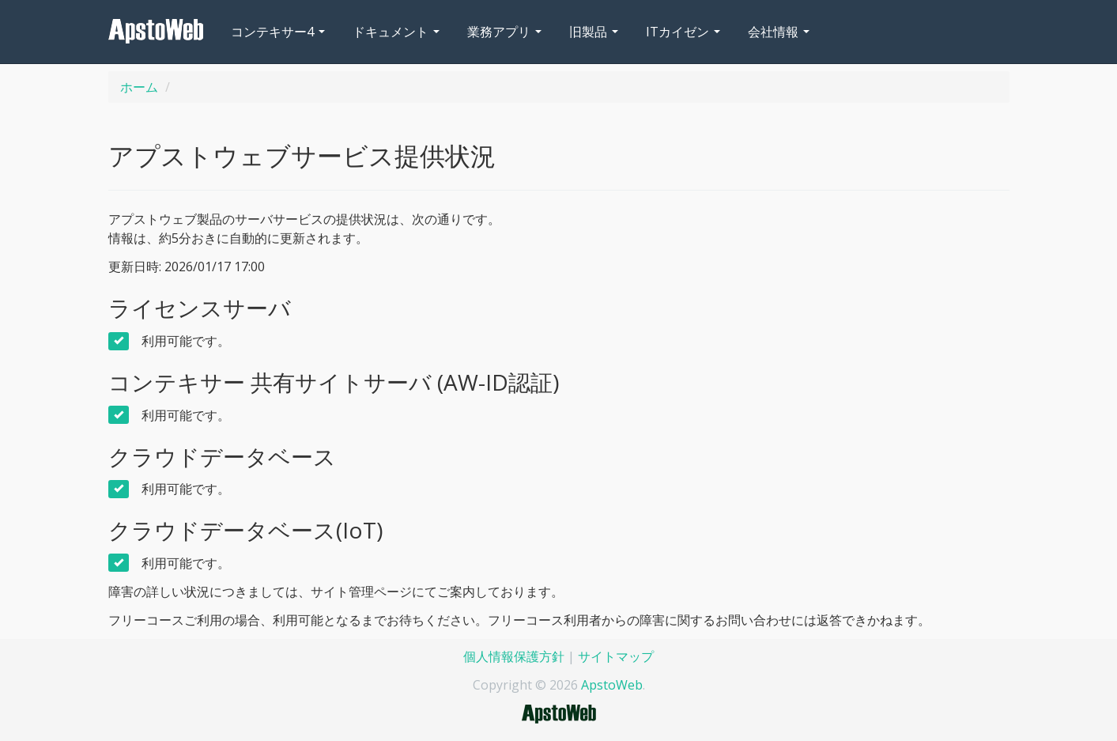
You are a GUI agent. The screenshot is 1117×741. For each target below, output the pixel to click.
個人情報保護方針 (513, 656)
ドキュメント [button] (396, 31)
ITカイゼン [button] (683, 31)
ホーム (139, 87)
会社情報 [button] (778, 31)
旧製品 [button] (593, 31)
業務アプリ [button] (504, 31)
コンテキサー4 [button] (278, 31)
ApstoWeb (612, 685)
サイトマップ (616, 656)
